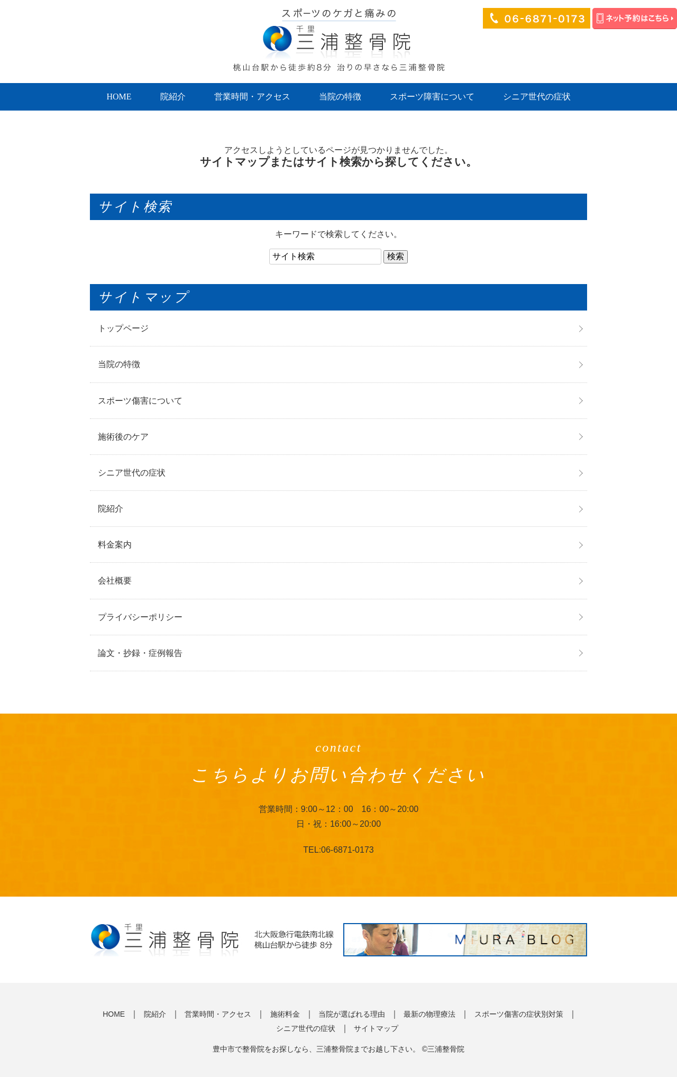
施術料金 (285, 1014)
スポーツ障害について (432, 96)
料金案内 (115, 544)
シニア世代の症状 (537, 96)
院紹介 (173, 96)
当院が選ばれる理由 (351, 1014)
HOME (118, 96)
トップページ (123, 328)
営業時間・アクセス (252, 96)
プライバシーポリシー (140, 617)
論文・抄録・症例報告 (140, 653)
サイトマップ (376, 1028)
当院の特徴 (340, 96)
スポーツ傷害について (140, 400)
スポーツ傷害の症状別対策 (518, 1014)
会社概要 (115, 580)
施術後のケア (123, 436)
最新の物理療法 (429, 1014)
